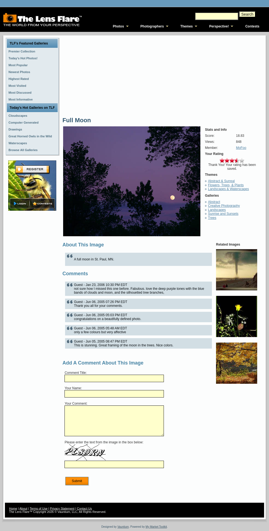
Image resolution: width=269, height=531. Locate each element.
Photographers (152, 26)
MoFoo (241, 148)
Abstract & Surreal (221, 181)
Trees (212, 218)
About (23, 508)
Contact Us (84, 508)
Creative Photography (224, 206)
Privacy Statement (62, 508)
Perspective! (219, 26)
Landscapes (217, 210)
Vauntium (123, 526)
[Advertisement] (32, 298)
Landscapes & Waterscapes (228, 189)
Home (13, 508)
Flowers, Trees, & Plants (226, 185)
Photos (118, 26)
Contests (252, 26)
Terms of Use (38, 508)
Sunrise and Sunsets (223, 214)
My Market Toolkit (156, 526)
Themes (186, 26)
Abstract (214, 202)
